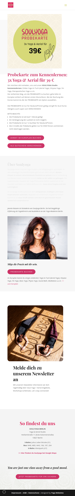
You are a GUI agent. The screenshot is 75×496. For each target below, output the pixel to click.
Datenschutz (33, 493)
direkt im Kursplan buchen (25, 138)
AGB (25, 493)
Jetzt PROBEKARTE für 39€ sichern (37, 476)
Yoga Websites (57, 493)
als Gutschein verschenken (26, 145)
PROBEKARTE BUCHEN (21, 272)
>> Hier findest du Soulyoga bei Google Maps (37, 453)
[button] (4, 492)
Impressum (16, 493)
